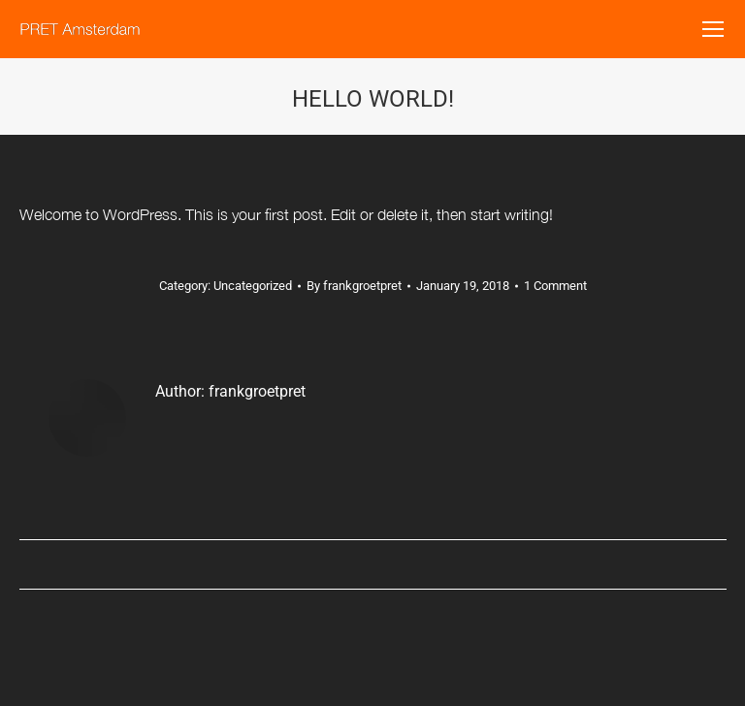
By (354, 285)
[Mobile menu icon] (713, 29)
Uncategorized (252, 285)
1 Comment (555, 285)
